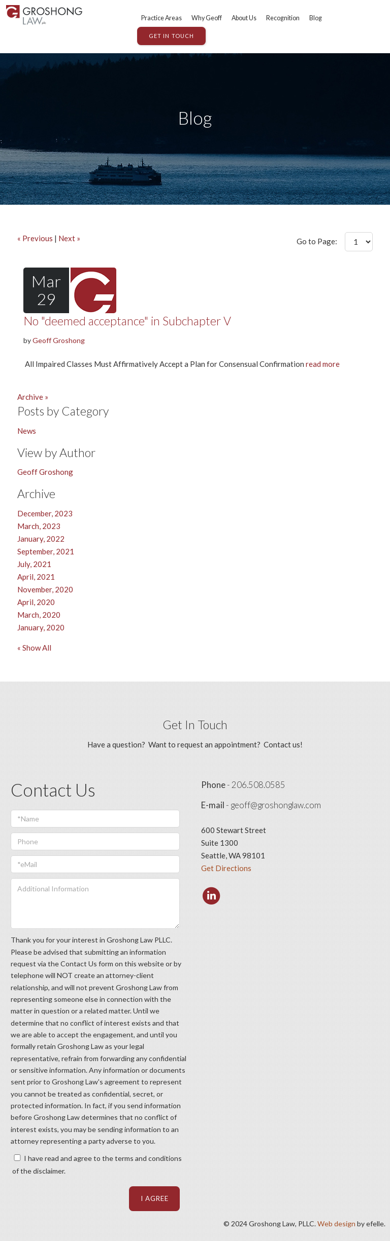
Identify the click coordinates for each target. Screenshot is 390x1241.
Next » (69, 238)
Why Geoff (206, 18)
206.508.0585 (258, 785)
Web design (336, 1223)
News (26, 430)
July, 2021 (34, 564)
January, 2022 (40, 538)
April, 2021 (36, 576)
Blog (315, 18)
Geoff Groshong (58, 340)
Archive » (32, 396)
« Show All (34, 647)
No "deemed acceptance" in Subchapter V (127, 321)
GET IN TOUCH (171, 35)
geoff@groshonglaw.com (276, 805)
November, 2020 (45, 589)
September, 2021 (45, 551)
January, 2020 (40, 627)
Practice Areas (161, 18)
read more (323, 363)
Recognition (283, 18)
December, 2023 (45, 513)
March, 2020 (38, 614)
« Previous (35, 238)
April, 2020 (36, 602)
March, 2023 (38, 526)
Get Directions (226, 868)
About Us (244, 18)
